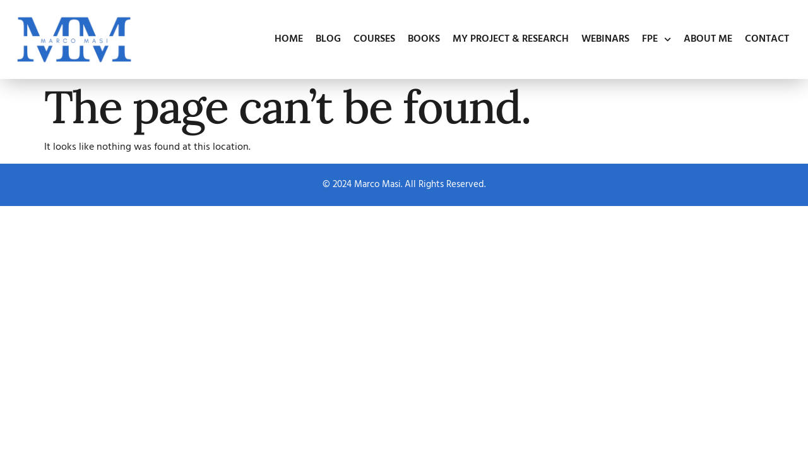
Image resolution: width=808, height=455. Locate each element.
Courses (374, 39)
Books (424, 39)
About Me (708, 39)
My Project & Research (511, 39)
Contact (767, 39)
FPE (656, 39)
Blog (328, 39)
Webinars (605, 39)
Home (289, 39)
